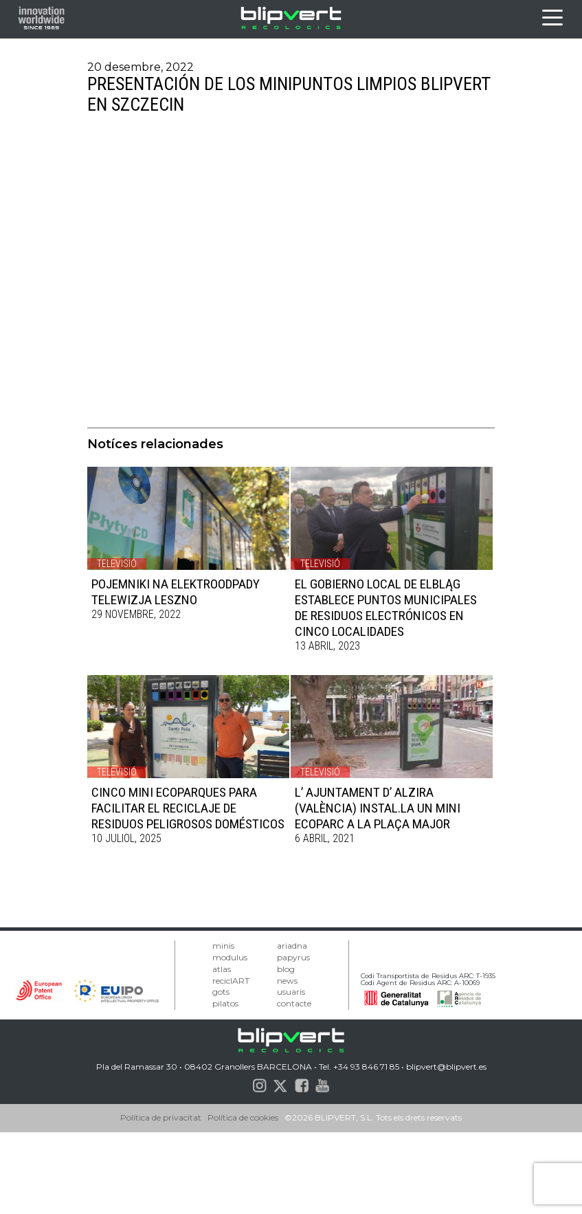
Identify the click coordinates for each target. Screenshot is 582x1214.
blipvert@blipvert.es (446, 1066)
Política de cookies (243, 1117)
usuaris (291, 991)
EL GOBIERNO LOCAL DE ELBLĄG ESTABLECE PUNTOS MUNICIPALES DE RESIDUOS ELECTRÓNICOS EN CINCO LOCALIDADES (386, 607)
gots (221, 991)
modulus (229, 957)
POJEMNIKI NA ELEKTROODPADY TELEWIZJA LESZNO (175, 592)
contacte (294, 1003)
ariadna (292, 945)
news (287, 980)
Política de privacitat (160, 1117)
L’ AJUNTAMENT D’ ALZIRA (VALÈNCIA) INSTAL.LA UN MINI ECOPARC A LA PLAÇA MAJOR (377, 808)
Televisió (117, 563)
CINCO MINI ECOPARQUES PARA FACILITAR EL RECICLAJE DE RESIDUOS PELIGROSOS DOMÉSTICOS (187, 808)
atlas (221, 969)
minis (223, 945)
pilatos (225, 1003)
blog (286, 969)
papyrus (293, 957)
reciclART (230, 980)
